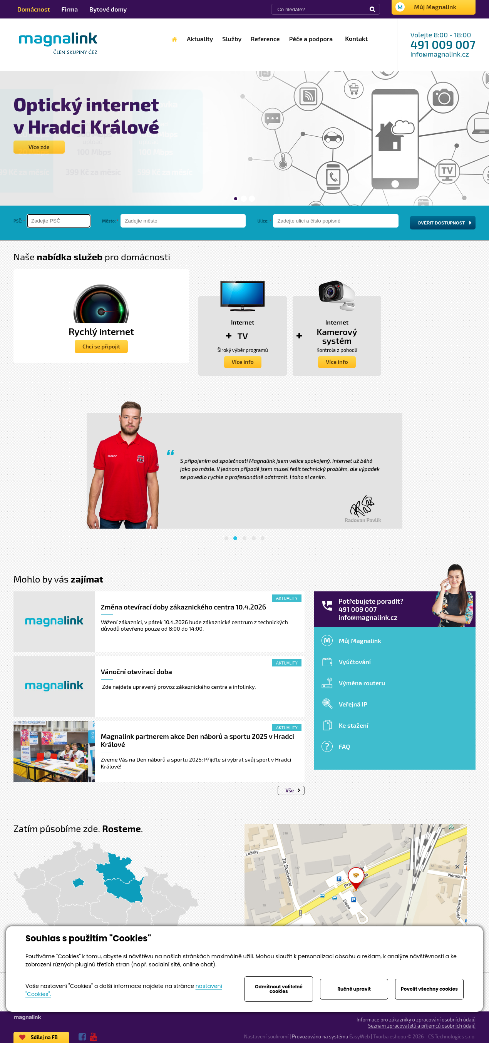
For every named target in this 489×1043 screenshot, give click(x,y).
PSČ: (17, 221)
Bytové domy (108, 9)
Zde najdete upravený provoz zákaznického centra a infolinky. (178, 686)
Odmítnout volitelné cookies (279, 988)
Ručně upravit (354, 989)
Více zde (39, 147)
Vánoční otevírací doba (136, 671)
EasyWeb (359, 1036)
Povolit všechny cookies (429, 989)
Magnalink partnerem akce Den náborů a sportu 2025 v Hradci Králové (197, 740)
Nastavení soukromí (266, 1036)
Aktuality (287, 598)
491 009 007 (443, 44)
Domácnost (33, 9)
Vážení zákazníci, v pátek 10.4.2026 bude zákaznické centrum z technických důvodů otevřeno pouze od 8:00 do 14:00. (194, 625)
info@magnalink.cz (439, 54)
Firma (70, 9)
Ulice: (262, 221)
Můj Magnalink (435, 6)
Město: (109, 221)
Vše (293, 790)
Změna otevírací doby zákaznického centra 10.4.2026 (183, 607)
